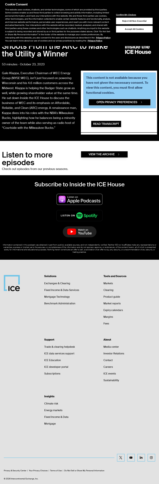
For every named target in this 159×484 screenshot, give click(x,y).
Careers (108, 367)
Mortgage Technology (57, 296)
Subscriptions (52, 373)
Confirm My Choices (126, 5)
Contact (108, 360)
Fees (106, 323)
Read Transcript (106, 124)
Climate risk (51, 403)
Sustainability (111, 380)
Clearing (108, 290)
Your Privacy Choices (38, 470)
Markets (108, 283)
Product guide (111, 296)
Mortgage (50, 423)
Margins (108, 317)
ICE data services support (59, 353)
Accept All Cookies (134, 19)
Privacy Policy (103, 27)
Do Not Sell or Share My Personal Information (84, 470)
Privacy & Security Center (15, 470)
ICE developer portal (56, 367)
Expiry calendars (113, 310)
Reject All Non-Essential (134, 11)
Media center (111, 346)
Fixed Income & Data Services (61, 290)
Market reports (112, 303)
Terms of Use (56, 470)
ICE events (109, 373)
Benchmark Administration (59, 303)
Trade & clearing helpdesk (59, 346)
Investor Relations (113, 353)
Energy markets (53, 410)
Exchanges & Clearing (57, 283)
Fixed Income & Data (56, 417)
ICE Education (52, 360)
